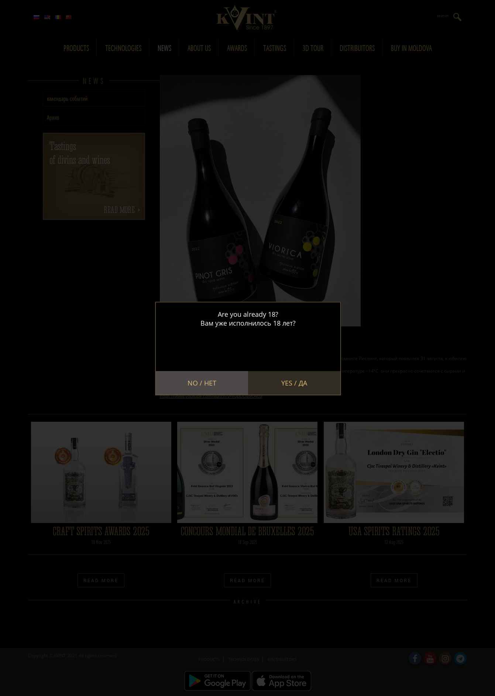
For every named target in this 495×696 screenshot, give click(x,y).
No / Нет (202, 382)
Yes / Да (294, 382)
